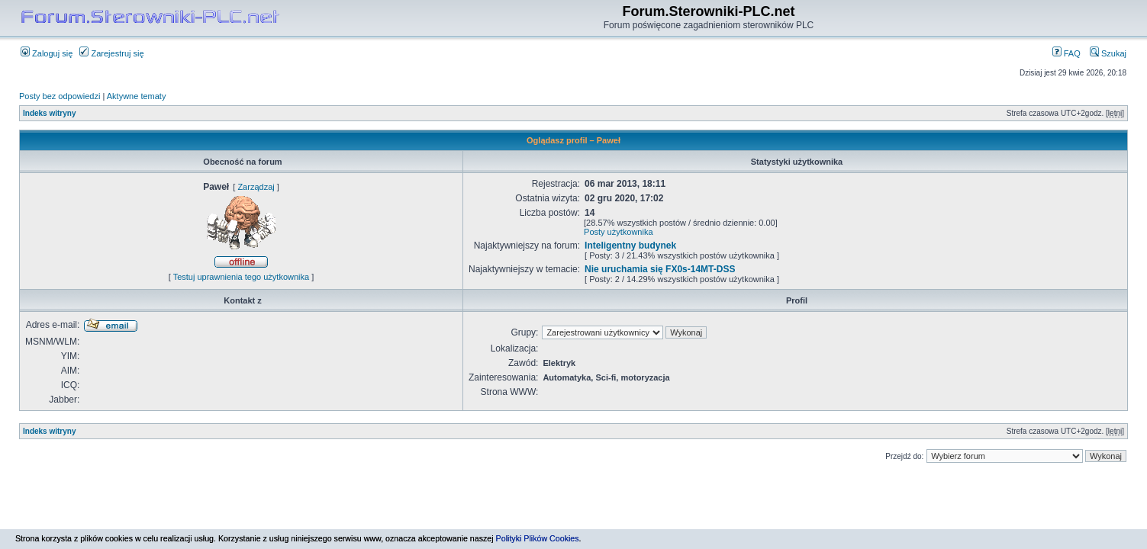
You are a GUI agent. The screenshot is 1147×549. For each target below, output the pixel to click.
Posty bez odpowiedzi (59, 96)
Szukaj (1108, 53)
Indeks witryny (49, 113)
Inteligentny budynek (630, 245)
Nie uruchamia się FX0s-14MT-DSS (660, 269)
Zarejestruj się (111, 53)
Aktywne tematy (136, 96)
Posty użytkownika (618, 231)
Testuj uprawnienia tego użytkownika (241, 276)
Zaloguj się (46, 53)
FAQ (1066, 53)
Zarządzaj (255, 186)
